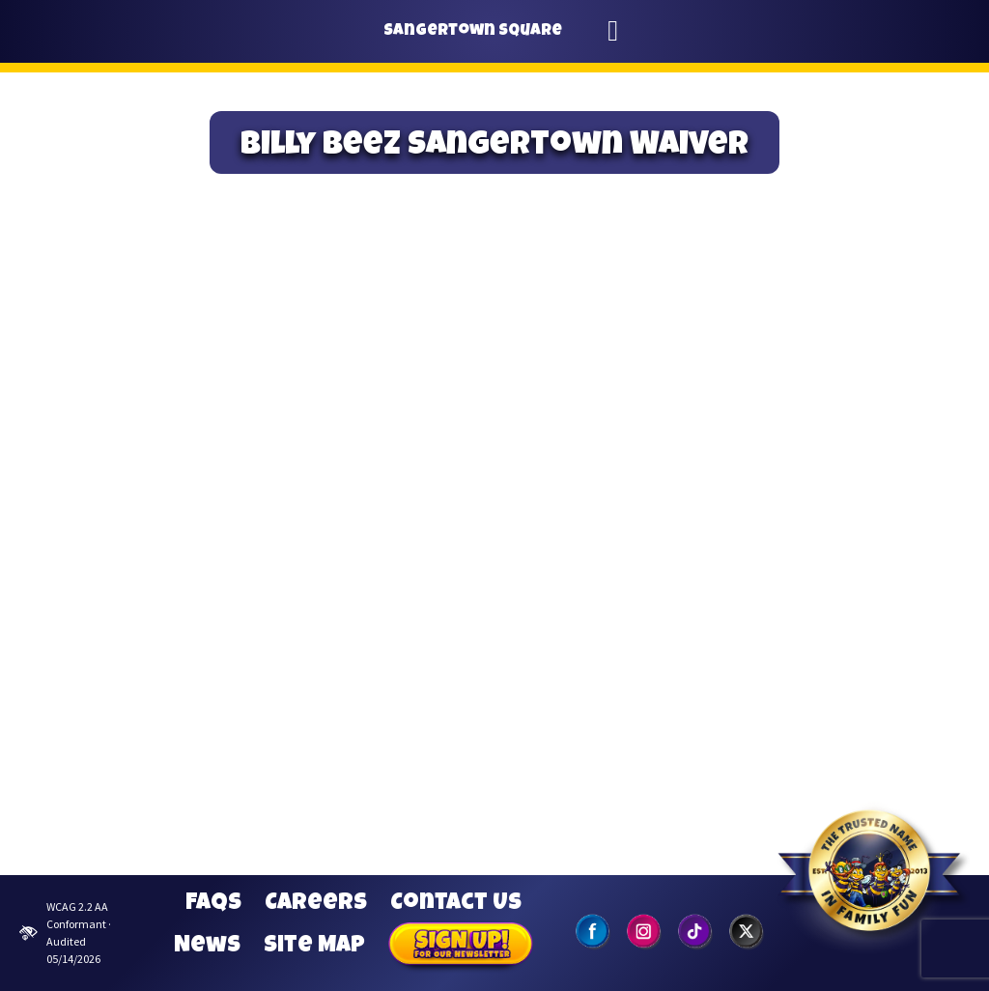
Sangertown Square (472, 31)
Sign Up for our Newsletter (460, 947)
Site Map (314, 946)
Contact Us (456, 904)
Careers (316, 904)
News (207, 946)
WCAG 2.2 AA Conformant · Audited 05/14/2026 (65, 932)
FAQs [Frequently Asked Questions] (213, 904)
